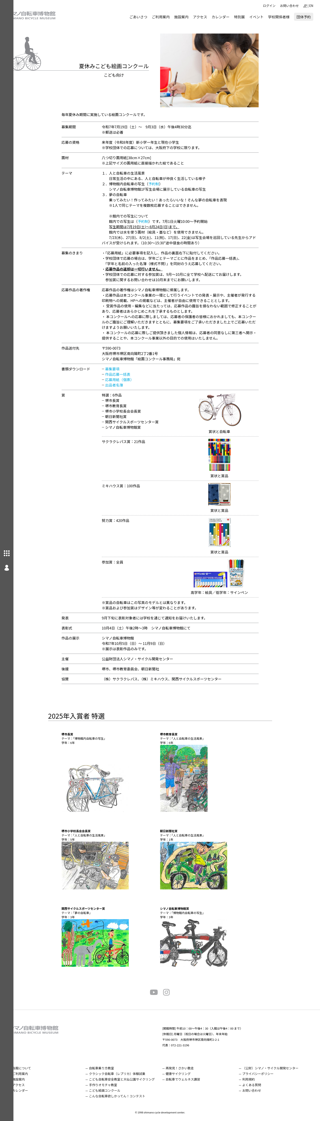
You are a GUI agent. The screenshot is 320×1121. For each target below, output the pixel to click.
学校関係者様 (279, 16)
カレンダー (221, 16)
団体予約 (303, 16)
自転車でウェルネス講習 (189, 1079)
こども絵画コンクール (114, 1095)
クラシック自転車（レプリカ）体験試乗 (127, 1073)
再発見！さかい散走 (186, 1068)
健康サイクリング (185, 1073)
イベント (256, 16)
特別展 (239, 16)
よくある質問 (255, 1085)
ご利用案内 (161, 16)
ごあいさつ (138, 16)
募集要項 (119, 369)
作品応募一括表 (124, 374)
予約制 (160, 183)
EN (311, 5)
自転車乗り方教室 (111, 1068)
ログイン (269, 5)
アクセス (200, 16)
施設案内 (181, 16)
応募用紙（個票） (126, 379)
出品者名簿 (121, 385)
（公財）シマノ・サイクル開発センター (274, 1068)
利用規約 (252, 1079)
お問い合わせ (289, 5)
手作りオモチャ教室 (113, 1089)
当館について (35, 1068)
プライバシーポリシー (261, 1073)
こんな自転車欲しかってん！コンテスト (127, 1100)
